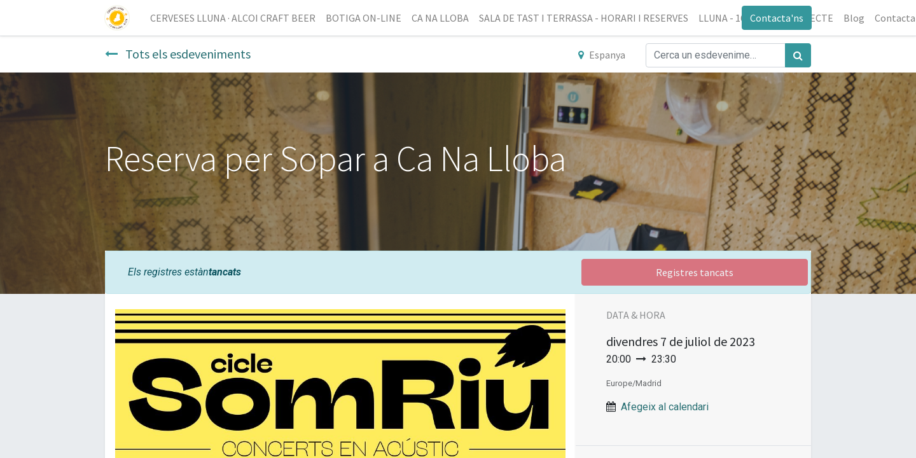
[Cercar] (798, 55)
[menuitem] (233, 18)
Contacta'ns (776, 17)
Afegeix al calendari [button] (665, 407)
